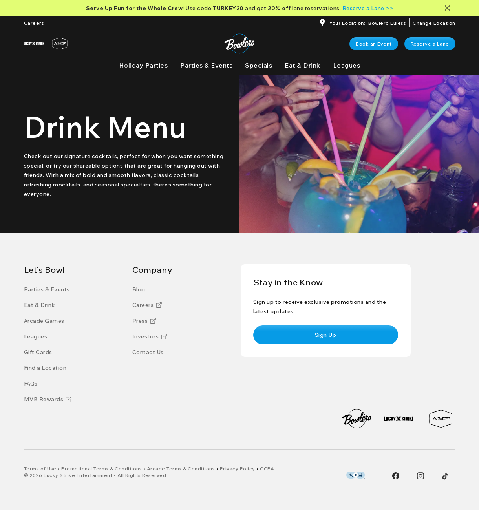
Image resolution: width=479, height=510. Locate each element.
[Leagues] (346, 65)
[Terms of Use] (40, 468)
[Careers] (34, 22)
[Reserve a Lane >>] (367, 8)
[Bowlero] (356, 418)
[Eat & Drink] (302, 65)
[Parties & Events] (206, 65)
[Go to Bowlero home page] (239, 43)
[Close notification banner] (448, 8)
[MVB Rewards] (48, 399)
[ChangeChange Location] (434, 22)
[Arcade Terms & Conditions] (181, 468)
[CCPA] (267, 468)
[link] (373, 43)
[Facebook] (395, 475)
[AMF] (59, 43)
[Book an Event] (373, 43)
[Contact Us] (148, 352)
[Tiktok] (445, 476)
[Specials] (258, 65)
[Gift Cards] (38, 352)
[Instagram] (420, 475)
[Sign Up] (325, 334)
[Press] (144, 320)
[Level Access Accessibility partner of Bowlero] (355, 475)
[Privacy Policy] (237, 468)
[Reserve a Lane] (429, 43)
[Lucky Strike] (34, 43)
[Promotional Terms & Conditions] (101, 468)
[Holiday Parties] (143, 65)
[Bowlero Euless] (387, 24)
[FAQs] (31, 383)
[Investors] (149, 336)
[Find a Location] (45, 368)
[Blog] (138, 289)
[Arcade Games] (44, 320)
